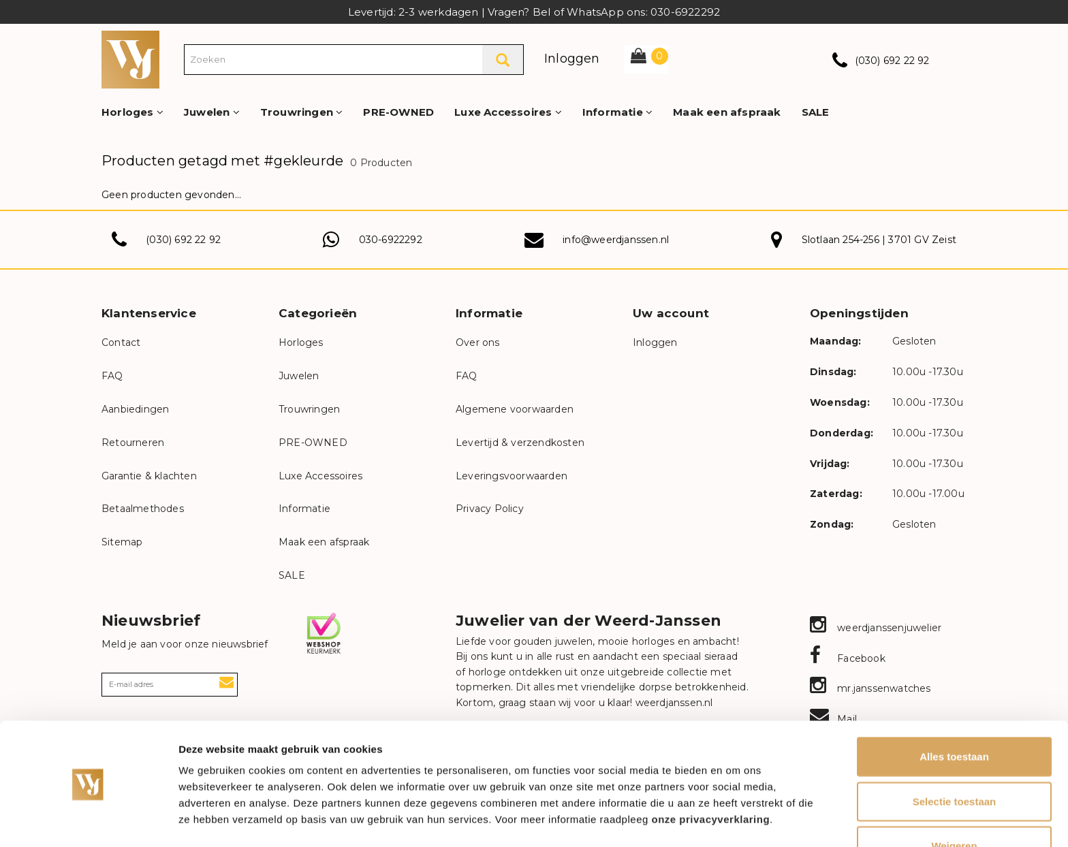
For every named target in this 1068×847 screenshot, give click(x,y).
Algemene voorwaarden (515, 409)
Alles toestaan (954, 713)
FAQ (112, 376)
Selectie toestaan (954, 758)
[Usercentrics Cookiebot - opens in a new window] (88, 820)
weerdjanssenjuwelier (875, 628)
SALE (816, 112)
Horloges (132, 112)
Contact (120, 342)
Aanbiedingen (135, 409)
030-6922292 (390, 240)
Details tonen (736, 820)
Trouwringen (301, 112)
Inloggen (572, 58)
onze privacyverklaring (711, 776)
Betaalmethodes (142, 508)
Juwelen (212, 112)
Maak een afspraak (727, 112)
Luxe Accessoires (508, 112)
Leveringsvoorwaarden (511, 476)
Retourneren (132, 442)
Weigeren (954, 802)
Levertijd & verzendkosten (520, 442)
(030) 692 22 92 (892, 60)
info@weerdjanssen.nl (616, 240)
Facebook (847, 658)
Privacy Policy (490, 508)
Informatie (617, 112)
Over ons (478, 342)
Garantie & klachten (149, 476)
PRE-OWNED (398, 112)
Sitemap (121, 542)
